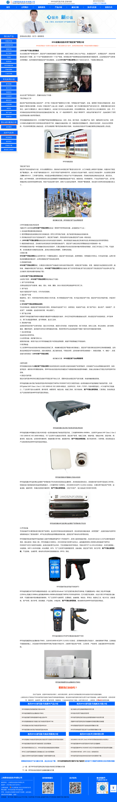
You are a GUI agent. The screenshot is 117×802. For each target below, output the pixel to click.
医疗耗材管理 (91, 439)
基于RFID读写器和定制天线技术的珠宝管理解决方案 (47, 766)
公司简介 (24, 7)
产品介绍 (58, 7)
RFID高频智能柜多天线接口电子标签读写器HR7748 (37, 721)
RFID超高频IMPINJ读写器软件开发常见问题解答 (85, 743)
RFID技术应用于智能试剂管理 (80, 713)
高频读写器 (8, 41)
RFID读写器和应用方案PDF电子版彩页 (70, 761)
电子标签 (9, 53)
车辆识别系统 (38, 488)
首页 (8, 7)
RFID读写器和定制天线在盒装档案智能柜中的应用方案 (87, 717)
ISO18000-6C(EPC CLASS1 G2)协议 (80, 485)
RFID (62, 551)
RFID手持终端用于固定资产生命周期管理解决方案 (86, 729)
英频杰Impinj (17, 797)
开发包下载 (8, 145)
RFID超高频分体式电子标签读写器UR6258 (35, 729)
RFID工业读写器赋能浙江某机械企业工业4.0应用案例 (38, 752)
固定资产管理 (72, 436)
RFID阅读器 (52, 797)
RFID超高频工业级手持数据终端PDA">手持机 (50, 539)
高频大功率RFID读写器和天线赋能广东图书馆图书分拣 (38, 756)
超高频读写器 (9, 45)
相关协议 (9, 141)
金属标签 (36, 640)
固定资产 (75, 644)
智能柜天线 (60, 797)
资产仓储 (9, 112)
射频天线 (9, 49)
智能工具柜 (82, 436)
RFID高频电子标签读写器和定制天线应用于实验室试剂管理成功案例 (42, 739)
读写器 (45, 123)
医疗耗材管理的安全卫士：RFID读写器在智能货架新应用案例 (40, 747)
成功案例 (9, 127)
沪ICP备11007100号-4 (13, 785)
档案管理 (71, 548)
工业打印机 (8, 73)
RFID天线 (24, 797)
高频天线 (66, 797)
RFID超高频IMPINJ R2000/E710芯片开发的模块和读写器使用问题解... (92, 747)
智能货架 (30, 120)
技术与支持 (92, 7)
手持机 (9, 57)
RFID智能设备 (8, 65)
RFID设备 (37, 797)
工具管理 (9, 96)
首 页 (34, 36)
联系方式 (108, 7)
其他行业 (9, 116)
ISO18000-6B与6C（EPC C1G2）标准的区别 (84, 752)
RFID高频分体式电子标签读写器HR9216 (34, 725)
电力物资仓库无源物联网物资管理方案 (82, 709)
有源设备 (9, 61)
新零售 (9, 108)
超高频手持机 (44, 797)
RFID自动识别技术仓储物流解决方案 (41, 770)
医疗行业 (9, 88)
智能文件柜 (99, 436)
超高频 (25, 482)
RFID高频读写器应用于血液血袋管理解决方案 (85, 725)
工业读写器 (31, 797)
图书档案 (9, 84)
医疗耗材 (76, 120)
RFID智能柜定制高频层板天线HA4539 (33, 709)
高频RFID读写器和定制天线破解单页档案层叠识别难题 (87, 721)
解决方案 (75, 7)
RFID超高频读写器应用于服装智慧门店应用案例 (36, 743)
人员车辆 (9, 104)
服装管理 (9, 100)
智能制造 (9, 92)
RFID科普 (9, 137)
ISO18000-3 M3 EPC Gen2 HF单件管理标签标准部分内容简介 (90, 739)
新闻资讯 (41, 7)
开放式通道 (8, 69)
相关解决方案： (68, 358)
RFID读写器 (11, 789)
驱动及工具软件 (9, 149)
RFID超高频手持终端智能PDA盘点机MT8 (34, 717)
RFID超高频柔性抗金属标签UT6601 (32, 713)
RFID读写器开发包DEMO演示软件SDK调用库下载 (86, 756)
